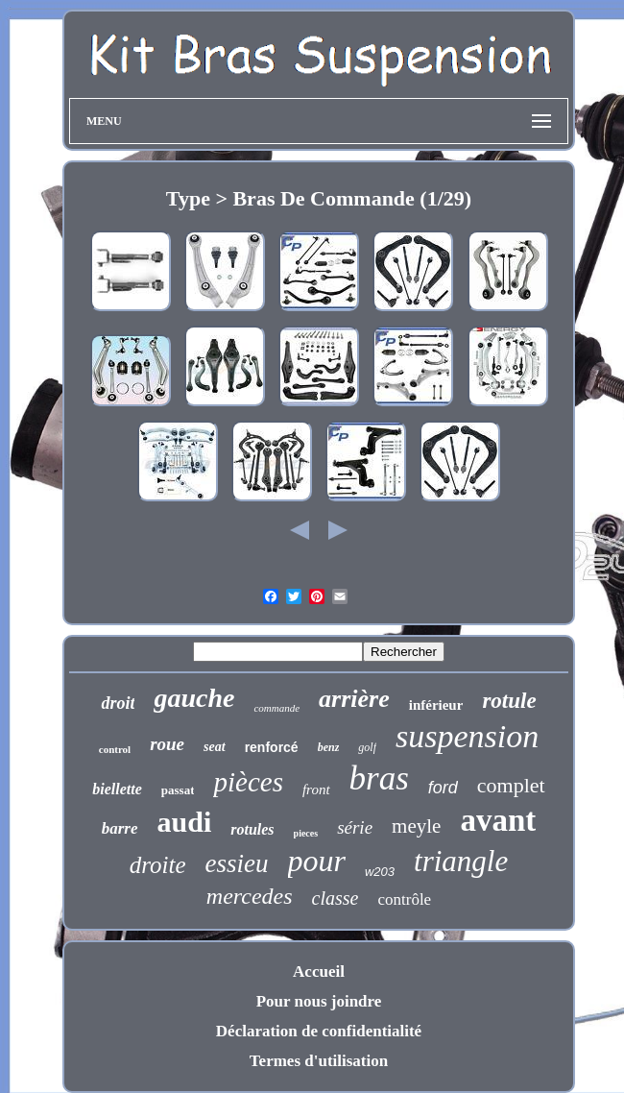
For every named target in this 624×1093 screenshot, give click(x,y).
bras (379, 778)
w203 (380, 871)
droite (158, 865)
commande (276, 708)
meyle (416, 826)
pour (317, 860)
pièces (247, 781)
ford (443, 787)
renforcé (272, 747)
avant (498, 820)
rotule (509, 701)
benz (329, 747)
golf (367, 747)
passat (178, 790)
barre (120, 828)
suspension (467, 736)
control (115, 749)
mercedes (249, 896)
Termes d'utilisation (319, 1061)
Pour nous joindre (319, 1001)
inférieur (436, 705)
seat (215, 747)
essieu (237, 863)
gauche (194, 698)
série (354, 827)
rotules (252, 829)
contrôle (404, 899)
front (316, 789)
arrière (354, 699)
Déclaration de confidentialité (318, 1031)
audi (184, 822)
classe (335, 898)
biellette (117, 789)
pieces (306, 833)
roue (167, 744)
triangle (461, 861)
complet (511, 785)
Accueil (319, 971)
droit (117, 703)
